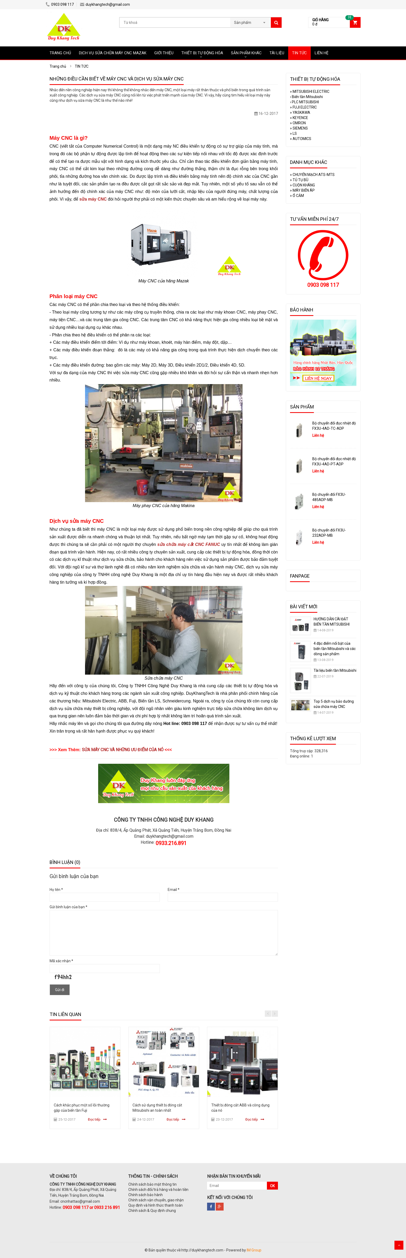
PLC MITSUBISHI (304, 102)
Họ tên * (56, 890)
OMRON (298, 123)
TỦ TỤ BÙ (299, 180)
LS (293, 133)
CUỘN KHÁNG (302, 185)
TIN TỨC (299, 53)
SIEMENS (299, 128)
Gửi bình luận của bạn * (68, 907)
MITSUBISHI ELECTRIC (309, 91)
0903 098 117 (60, 4)
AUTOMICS (300, 139)
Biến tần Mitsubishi (306, 97)
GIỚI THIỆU (163, 53)
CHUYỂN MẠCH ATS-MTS (312, 175)
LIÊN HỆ (322, 53)
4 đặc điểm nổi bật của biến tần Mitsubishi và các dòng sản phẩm (335, 648)
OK (272, 1186)
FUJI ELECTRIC (303, 107)
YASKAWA (300, 112)
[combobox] (250, 21)
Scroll (398, 1245)
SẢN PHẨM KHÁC (246, 53)
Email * (174, 890)
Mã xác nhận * (61, 961)
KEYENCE (299, 118)
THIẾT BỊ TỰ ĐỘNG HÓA (202, 53)
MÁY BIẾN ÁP (302, 190)
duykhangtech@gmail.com (105, 4)
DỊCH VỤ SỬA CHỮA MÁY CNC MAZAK (112, 53)
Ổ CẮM (297, 195)
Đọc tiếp (94, 1119)
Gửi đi (59, 990)
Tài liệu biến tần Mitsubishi (335, 670)
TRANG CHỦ (60, 53)
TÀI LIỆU (277, 53)
